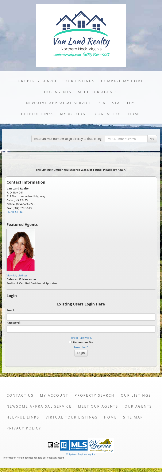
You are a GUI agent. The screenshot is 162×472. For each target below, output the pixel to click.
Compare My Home (122, 81)
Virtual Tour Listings (72, 417)
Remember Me (81, 342)
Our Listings (80, 81)
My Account (74, 114)
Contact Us (108, 114)
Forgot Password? (81, 338)
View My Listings (17, 275)
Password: (13, 322)
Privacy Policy (24, 428)
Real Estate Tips (117, 103)
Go (152, 139)
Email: (11, 310)
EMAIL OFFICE (15, 212)
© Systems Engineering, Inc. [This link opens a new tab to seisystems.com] (81, 454)
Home (134, 114)
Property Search (38, 81)
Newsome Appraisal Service (58, 103)
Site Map (133, 417)
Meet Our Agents (98, 92)
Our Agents (58, 92)
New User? (81, 347)
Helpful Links (37, 114)
